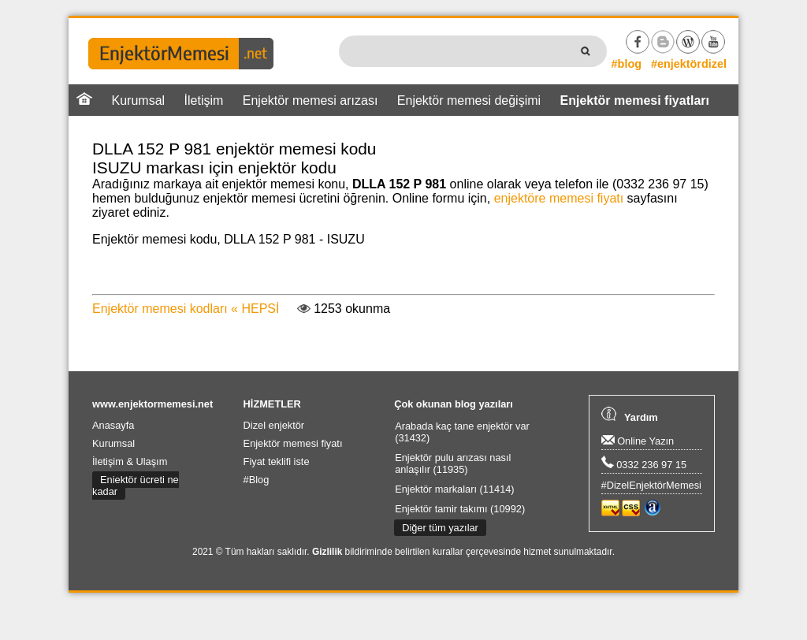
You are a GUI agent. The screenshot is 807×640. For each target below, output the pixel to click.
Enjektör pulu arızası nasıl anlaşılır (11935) (453, 463)
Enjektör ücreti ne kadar (135, 485)
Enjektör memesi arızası (310, 100)
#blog (627, 64)
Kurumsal (138, 100)
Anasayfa (113, 425)
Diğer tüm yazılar (440, 528)
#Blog (257, 480)
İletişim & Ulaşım (129, 461)
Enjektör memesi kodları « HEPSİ (185, 308)
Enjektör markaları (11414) (455, 489)
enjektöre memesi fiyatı (559, 198)
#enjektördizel (689, 64)
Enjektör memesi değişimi (469, 100)
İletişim (204, 100)
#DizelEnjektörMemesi (651, 485)
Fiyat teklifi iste (277, 461)
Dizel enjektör (274, 425)
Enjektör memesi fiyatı (293, 443)
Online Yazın (638, 441)
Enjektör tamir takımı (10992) (460, 509)
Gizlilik (327, 551)
